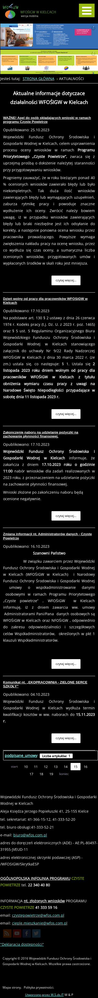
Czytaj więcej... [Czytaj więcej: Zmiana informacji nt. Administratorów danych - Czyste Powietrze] (66, 663)
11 (36, 766)
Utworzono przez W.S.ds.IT (44, 995)
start (14, 766)
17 (31, 774)
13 (55, 766)
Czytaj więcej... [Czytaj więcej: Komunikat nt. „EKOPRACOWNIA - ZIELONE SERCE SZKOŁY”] (66, 738)
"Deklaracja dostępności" (22, 944)
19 (51, 774)
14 (65, 766)
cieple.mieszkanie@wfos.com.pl (39, 923)
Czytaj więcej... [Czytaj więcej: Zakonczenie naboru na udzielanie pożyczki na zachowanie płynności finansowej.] (66, 516)
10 (26, 766)
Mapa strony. (12, 987)
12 (46, 766)
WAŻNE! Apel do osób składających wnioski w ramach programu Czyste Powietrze (47, 120)
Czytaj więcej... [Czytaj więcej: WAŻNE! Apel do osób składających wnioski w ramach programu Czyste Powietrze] (66, 280)
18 (41, 774)
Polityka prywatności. (39, 987)
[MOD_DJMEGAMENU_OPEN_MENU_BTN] (87, 10)
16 (85, 766)
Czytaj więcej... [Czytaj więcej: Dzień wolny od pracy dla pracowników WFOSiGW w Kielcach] (66, 414)
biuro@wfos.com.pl (30, 834)
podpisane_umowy (21, 755)
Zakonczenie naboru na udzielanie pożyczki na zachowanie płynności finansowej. (40, 434)
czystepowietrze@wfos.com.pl (38, 915)
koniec (64, 774)
